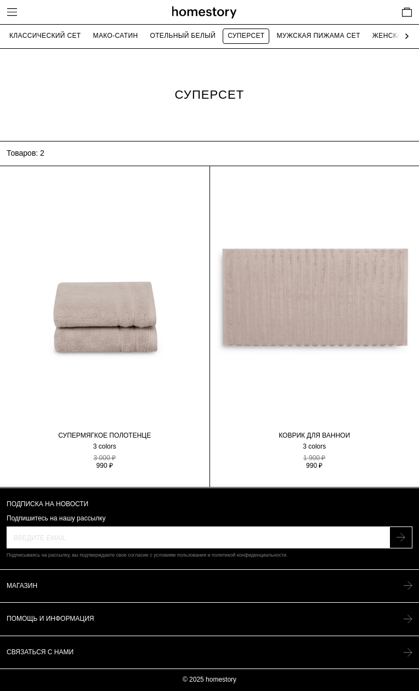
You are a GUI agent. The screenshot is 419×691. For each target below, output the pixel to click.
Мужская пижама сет (318, 35)
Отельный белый (183, 35)
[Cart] (407, 12)
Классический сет (45, 35)
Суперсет (246, 35)
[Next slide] (404, 36)
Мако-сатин (115, 35)
